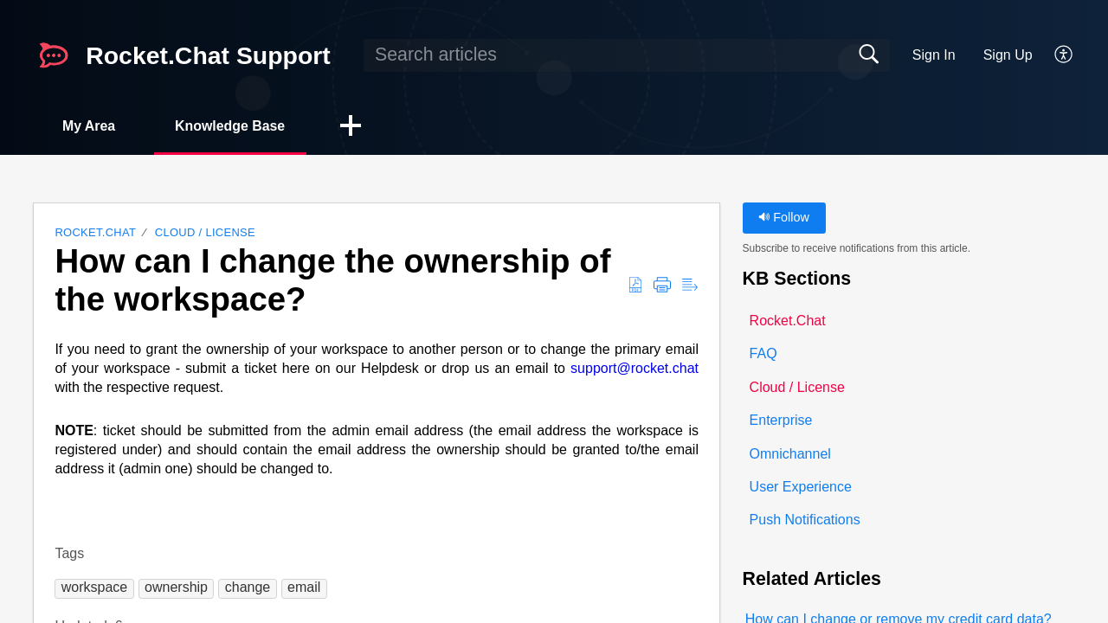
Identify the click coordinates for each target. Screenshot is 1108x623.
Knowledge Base (232, 126)
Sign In (934, 55)
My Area (90, 126)
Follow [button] (783, 218)
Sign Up (1008, 55)
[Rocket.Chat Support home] (53, 55)
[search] (627, 55)
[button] (1064, 55)
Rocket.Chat (95, 233)
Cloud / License (205, 233)
